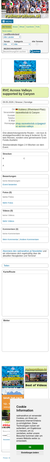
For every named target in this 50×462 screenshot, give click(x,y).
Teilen (6, 265)
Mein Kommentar (10, 239)
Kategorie (18, 41)
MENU (7, 21)
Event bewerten (10, 184)
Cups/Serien (30, 27)
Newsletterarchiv (8, 439)
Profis (38, 27)
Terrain (7, 41)
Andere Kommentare (29, 239)
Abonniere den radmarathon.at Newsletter (22, 251)
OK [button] (30, 447)
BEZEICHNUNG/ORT (13, 49)
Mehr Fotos (8, 203)
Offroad (21, 27)
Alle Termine (6, 27)
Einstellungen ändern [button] (30, 453)
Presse (5, 458)
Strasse (15, 27)
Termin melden (7, 31)
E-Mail (5, 435)
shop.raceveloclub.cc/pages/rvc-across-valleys (31, 125)
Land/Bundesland (11, 34)
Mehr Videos (8, 221)
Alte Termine (37, 41)
